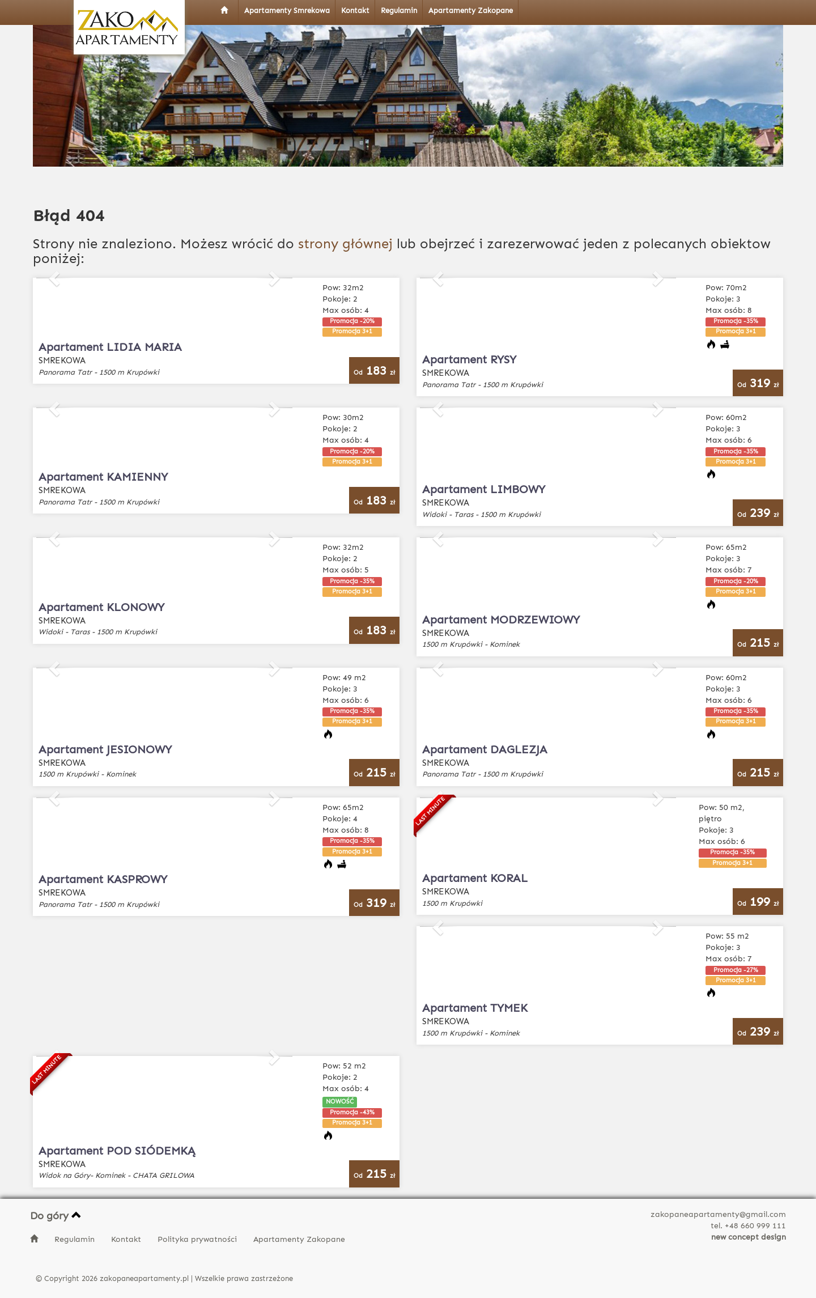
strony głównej (345, 243)
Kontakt (127, 1239)
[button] (55, 537)
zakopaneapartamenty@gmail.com (718, 1214)
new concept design (748, 1237)
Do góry (56, 1216)
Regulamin (75, 1239)
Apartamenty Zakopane (299, 1239)
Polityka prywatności (198, 1239)
